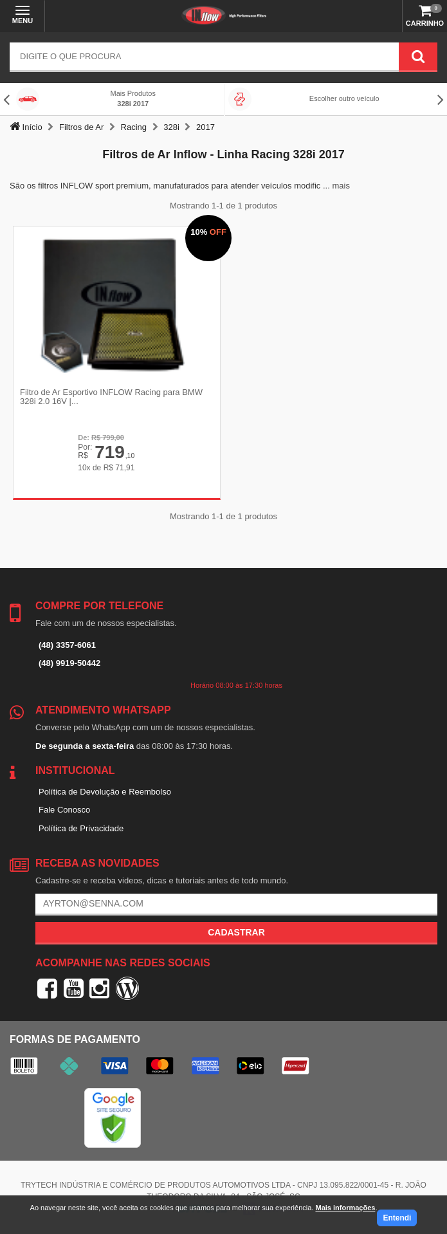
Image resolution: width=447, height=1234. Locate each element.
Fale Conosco (64, 810)
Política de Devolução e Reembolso (105, 792)
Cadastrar (236, 932)
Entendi (397, 1217)
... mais (336, 185)
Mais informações (345, 1207)
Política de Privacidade (81, 828)
